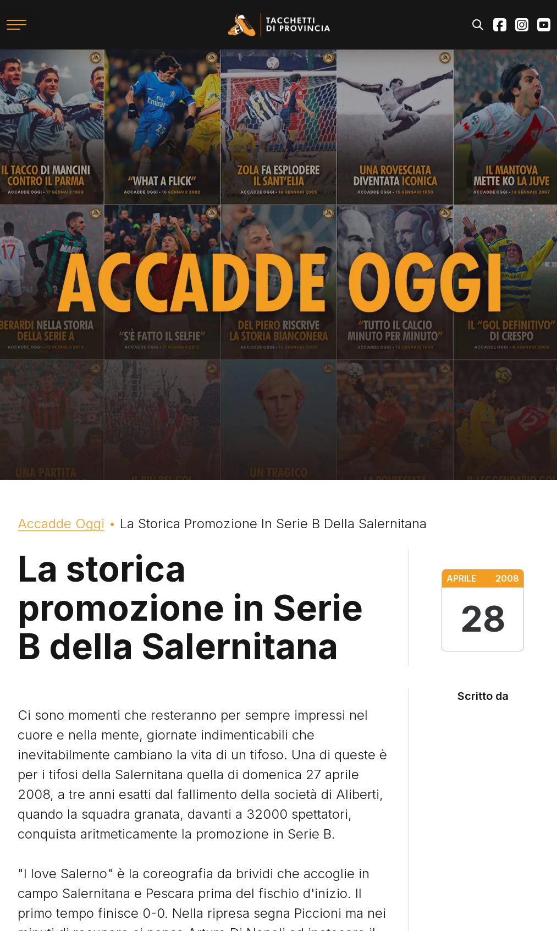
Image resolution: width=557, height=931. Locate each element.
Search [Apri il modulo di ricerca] (477, 24)
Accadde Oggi (61, 524)
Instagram (521, 24)
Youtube (543, 24)
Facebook (499, 24)
